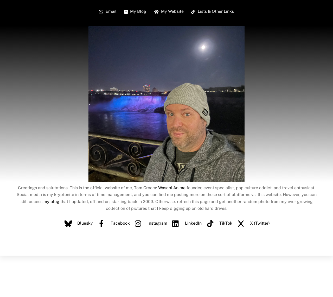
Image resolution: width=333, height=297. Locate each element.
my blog (51, 201)
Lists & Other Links (212, 11)
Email (108, 11)
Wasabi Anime (171, 187)
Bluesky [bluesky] (77, 223)
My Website (169, 11)
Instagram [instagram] (149, 223)
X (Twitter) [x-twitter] (252, 223)
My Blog (135, 11)
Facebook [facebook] (112, 223)
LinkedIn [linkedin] (186, 223)
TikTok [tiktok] (218, 223)
